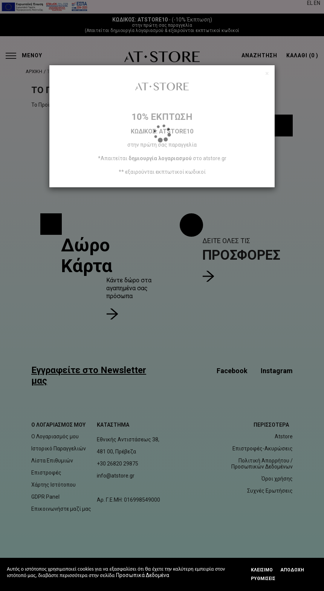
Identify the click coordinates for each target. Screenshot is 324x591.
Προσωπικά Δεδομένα (142, 575)
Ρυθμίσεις (263, 578)
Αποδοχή (292, 570)
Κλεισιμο (262, 570)
